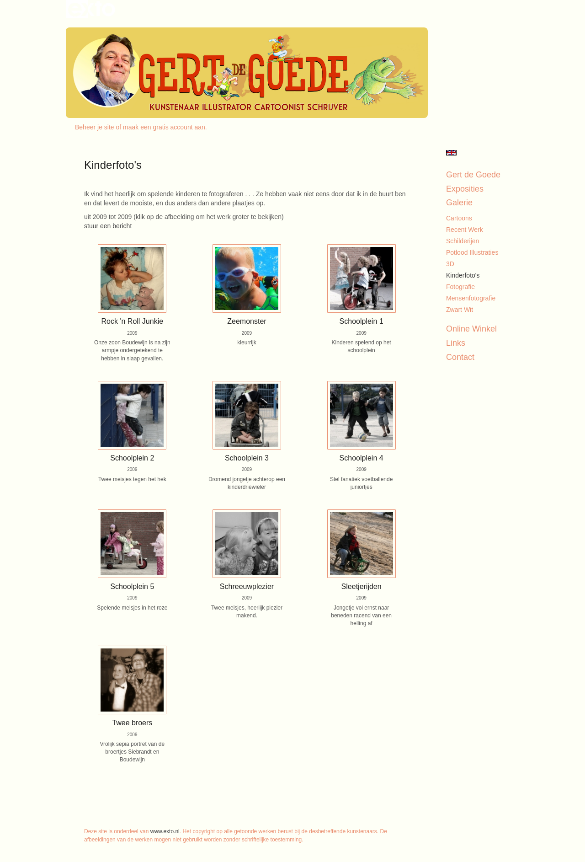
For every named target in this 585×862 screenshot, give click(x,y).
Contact (460, 357)
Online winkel (471, 328)
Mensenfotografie (470, 298)
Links (455, 343)
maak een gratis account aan (164, 127)
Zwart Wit (459, 309)
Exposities (465, 188)
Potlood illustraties (472, 252)
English (451, 152)
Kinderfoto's (463, 275)
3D (450, 264)
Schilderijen (462, 241)
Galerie (459, 202)
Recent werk (464, 229)
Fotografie (460, 286)
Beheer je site (94, 127)
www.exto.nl (165, 831)
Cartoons (459, 218)
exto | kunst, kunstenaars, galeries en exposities (91, 9)
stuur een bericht (108, 226)
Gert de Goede (473, 174)
